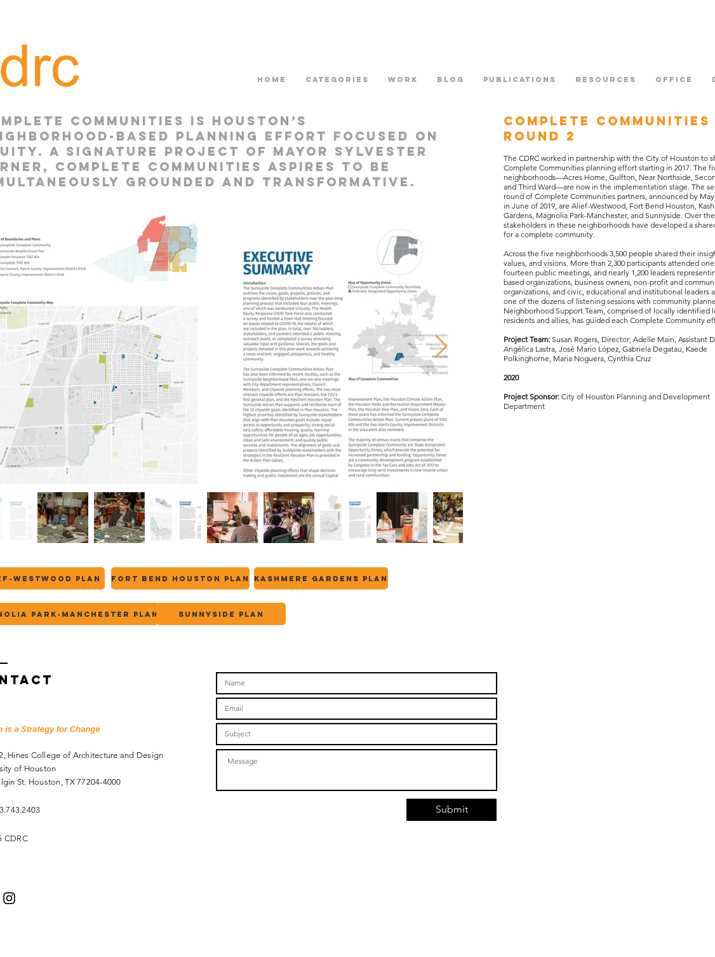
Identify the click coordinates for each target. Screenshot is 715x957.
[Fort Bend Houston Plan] (180, 578)
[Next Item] (441, 346)
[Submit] (451, 810)
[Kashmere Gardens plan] (321, 578)
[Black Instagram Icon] (9, 898)
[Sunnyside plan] (221, 614)
